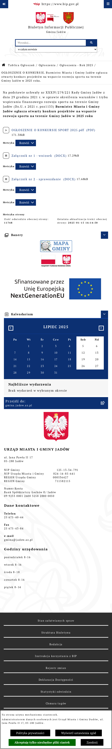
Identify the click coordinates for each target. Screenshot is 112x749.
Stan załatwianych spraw (56, 620)
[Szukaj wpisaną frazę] (91, 43)
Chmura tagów (56, 703)
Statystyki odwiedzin (56, 691)
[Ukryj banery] (104, 235)
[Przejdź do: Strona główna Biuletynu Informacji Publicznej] (4, 65)
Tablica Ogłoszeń (21, 65)
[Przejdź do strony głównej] (56, 23)
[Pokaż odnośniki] (4, 4)
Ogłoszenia (47, 65)
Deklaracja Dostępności (56, 679)
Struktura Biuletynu (56, 632)
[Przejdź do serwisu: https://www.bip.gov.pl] (56, 4)
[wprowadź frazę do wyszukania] (50, 43)
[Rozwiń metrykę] (25, 143)
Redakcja (56, 644)
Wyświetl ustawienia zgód (78, 733)
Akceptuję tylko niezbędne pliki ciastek (42, 742)
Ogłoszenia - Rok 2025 (76, 65)
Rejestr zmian (56, 668)
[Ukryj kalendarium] (104, 314)
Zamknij (92, 742)
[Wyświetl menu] (108, 4)
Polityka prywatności (30, 733)
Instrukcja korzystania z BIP (56, 656)
